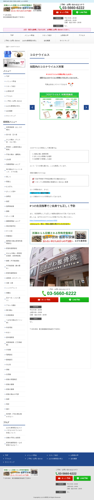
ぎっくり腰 (10, 216)
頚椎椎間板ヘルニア (13, 164)
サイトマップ (64, 40)
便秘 (7, 369)
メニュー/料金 (29, 35)
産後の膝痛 (10, 389)
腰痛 (7, 211)
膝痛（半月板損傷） (13, 261)
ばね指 (8, 159)
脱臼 (7, 409)
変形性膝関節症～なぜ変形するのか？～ (14, 444)
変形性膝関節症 (11, 273)
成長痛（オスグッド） (14, 278)
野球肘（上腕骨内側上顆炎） (14, 148)
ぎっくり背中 (11, 191)
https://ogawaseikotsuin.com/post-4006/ (43, 220)
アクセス (82, 35)
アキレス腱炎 (11, 305)
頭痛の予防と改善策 (13, 437)
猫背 (7, 201)
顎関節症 (9, 354)
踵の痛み (9, 310)
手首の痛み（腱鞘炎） (14, 154)
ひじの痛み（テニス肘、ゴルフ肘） (13, 141)
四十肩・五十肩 (11, 134)
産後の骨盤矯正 (11, 379)
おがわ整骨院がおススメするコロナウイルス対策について (14, 430)
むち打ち (9, 186)
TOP (12, 35)
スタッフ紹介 (47, 35)
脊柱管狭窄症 (11, 226)
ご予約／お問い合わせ (12, 40)
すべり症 (9, 231)
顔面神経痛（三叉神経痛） (14, 343)
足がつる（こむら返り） (13, 299)
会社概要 (47, 40)
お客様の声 (64, 35)
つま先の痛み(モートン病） (14, 321)
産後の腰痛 (10, 384)
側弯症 (8, 196)
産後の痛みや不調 (12, 394)
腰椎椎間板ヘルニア (13, 221)
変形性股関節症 (11, 248)
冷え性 (8, 364)
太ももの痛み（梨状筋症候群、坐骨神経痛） (14, 254)
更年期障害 (10, 337)
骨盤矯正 (9, 236)
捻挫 (7, 399)
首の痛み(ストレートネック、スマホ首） (14, 170)
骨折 (7, 404)
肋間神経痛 (10, 206)
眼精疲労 (9, 359)
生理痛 (8, 374)
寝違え (8, 181)
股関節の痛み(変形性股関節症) (14, 242)
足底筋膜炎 (10, 315)
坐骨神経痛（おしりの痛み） (14, 128)
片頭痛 (8, 350)
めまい (8, 332)
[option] (59, 106)
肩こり (8, 177)
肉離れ (8, 293)
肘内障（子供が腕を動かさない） (14, 415)
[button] (32, 107)
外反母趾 (9, 327)
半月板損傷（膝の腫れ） (13, 267)
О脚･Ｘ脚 (9, 283)
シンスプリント (11, 288)
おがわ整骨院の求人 (29, 40)
